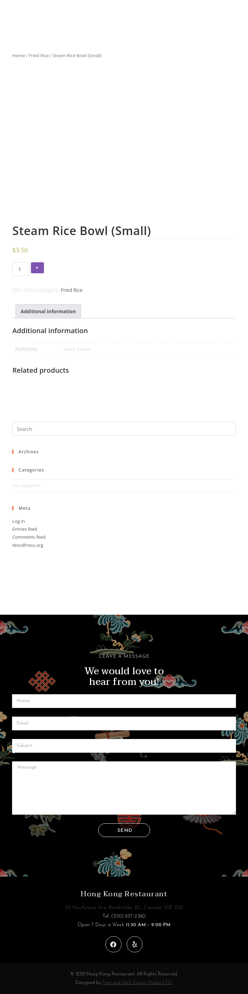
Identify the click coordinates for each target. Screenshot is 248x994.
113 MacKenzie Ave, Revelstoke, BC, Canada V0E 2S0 (124, 907)
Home (18, 55)
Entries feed (24, 529)
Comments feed (28, 537)
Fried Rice (39, 55)
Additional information (48, 311)
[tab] (48, 311)
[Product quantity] (21, 269)
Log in (18, 521)
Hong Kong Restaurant (124, 894)
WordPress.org (27, 545)
